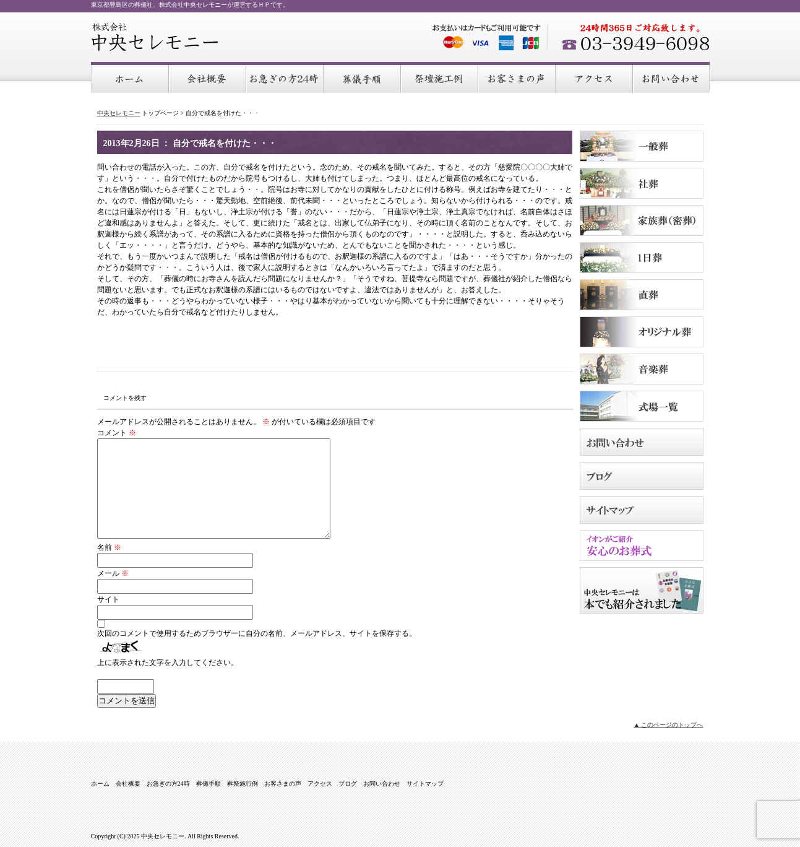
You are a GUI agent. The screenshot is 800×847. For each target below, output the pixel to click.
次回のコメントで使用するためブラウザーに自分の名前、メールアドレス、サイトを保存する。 (256, 633)
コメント (116, 432)
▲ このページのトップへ (668, 724)
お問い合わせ (672, 78)
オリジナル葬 (641, 331)
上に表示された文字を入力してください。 (167, 662)
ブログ (641, 476)
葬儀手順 (363, 78)
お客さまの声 (517, 78)
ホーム (130, 78)
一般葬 (641, 146)
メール (113, 573)
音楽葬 (641, 369)
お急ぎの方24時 (285, 78)
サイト (108, 599)
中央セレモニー (155, 37)
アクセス (595, 78)
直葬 (641, 294)
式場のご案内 (641, 406)
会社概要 (208, 78)
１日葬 (641, 257)
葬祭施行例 (440, 78)
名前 (109, 547)
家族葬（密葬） (641, 220)
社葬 (641, 183)
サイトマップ (641, 510)
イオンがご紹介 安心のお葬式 (641, 545)
